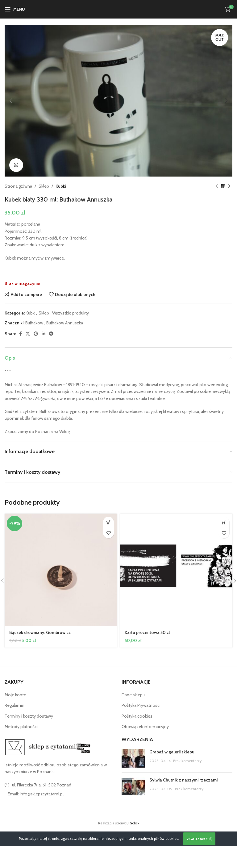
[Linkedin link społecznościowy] (43, 334)
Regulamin (14, 705)
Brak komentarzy (187, 760)
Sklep (44, 186)
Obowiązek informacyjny (145, 726)
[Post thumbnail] (133, 758)
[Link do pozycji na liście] (60, 793)
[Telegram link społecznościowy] (51, 334)
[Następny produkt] (229, 186)
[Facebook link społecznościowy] (20, 334)
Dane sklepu (133, 695)
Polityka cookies (137, 716)
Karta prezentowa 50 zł (148, 632)
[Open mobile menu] (15, 9)
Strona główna (18, 186)
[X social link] (28, 334)
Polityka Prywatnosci (141, 705)
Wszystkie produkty (70, 313)
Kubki (61, 186)
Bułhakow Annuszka (64, 323)
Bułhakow (34, 323)
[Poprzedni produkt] (217, 186)
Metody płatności (21, 726)
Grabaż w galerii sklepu (171, 752)
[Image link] (48, 746)
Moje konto (16, 695)
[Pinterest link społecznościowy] (36, 334)
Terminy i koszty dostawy (29, 716)
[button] (108, 522)
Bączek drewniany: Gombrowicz (40, 632)
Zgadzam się (199, 838)
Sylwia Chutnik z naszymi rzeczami (183, 780)
